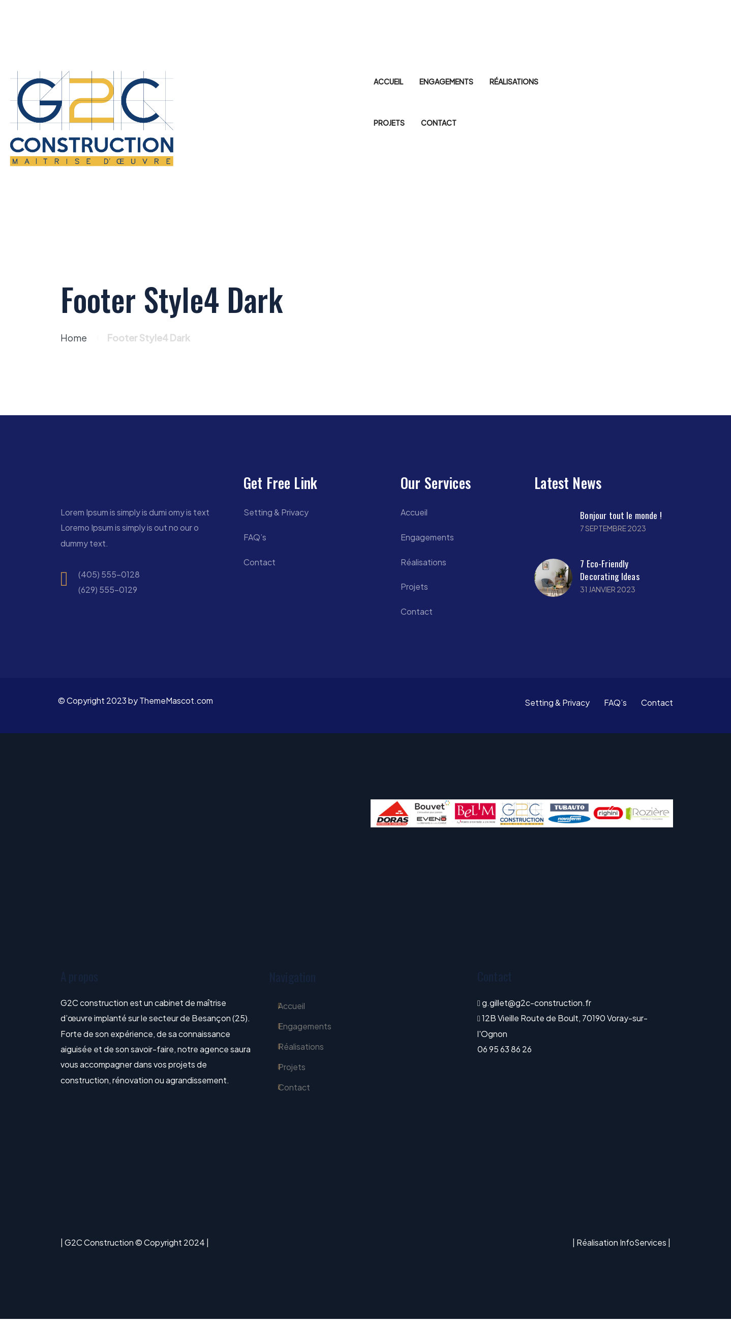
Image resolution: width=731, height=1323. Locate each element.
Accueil (414, 513)
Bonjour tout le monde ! (620, 515)
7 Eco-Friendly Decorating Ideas (609, 570)
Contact (259, 564)
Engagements (427, 538)
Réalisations (423, 564)
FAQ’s (254, 538)
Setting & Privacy (276, 513)
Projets (414, 589)
